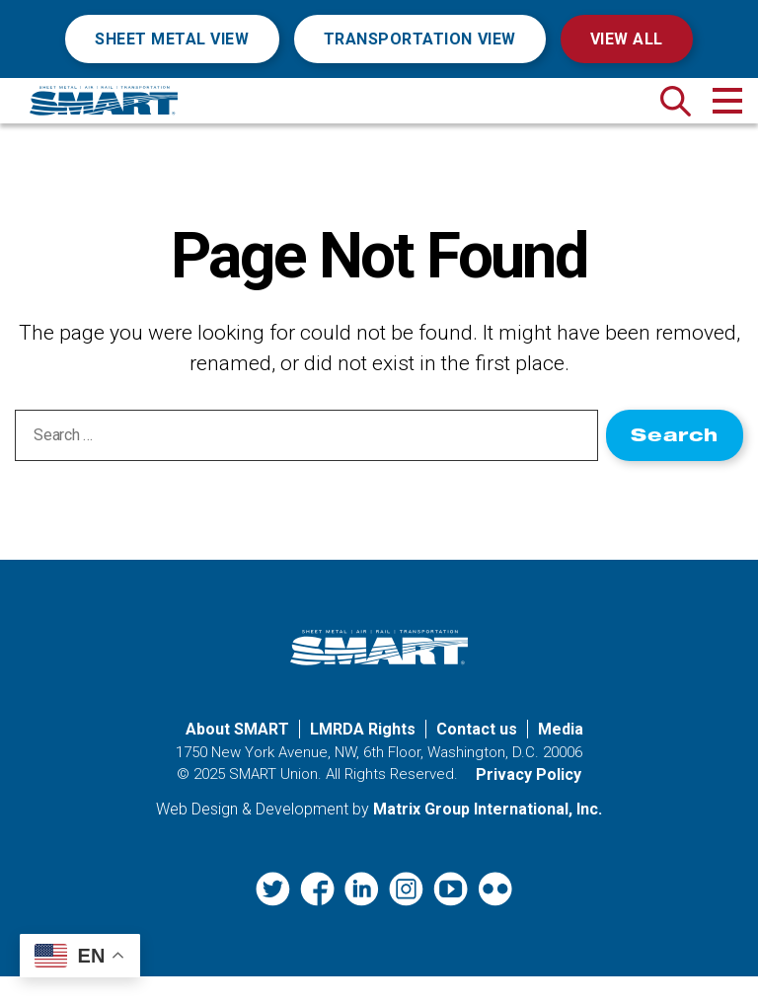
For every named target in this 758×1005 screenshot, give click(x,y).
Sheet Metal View (172, 39)
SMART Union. (275, 803)
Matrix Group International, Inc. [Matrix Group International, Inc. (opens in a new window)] (487, 837)
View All (626, 39)
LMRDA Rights (363, 758)
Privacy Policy (528, 803)
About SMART (237, 758)
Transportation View (420, 39)
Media (560, 758)
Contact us (476, 758)
